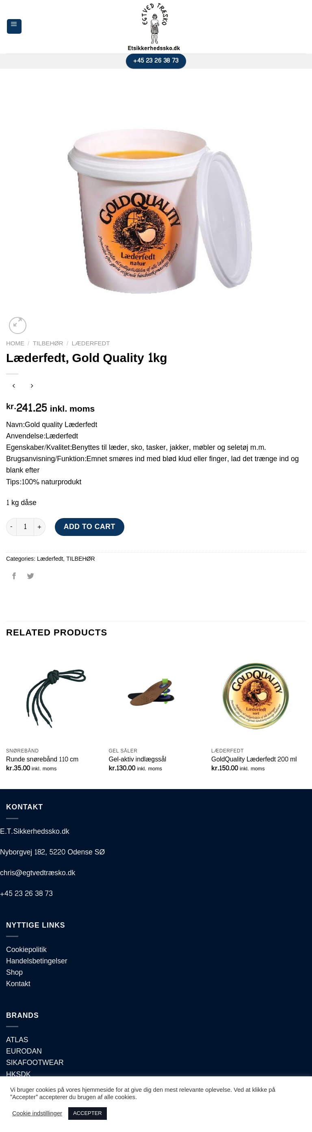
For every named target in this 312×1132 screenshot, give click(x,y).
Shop (14, 972)
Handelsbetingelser (36, 961)
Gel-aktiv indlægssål (137, 759)
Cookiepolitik (26, 949)
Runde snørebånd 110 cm (42, 759)
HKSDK (18, 1074)
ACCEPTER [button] (87, 1113)
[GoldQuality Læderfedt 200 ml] (258, 695)
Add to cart (89, 526)
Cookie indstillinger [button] (37, 1113)
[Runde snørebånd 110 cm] (53, 695)
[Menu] (14, 26)
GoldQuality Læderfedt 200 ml (254, 759)
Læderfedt (91, 343)
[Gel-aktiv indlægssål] (155, 695)
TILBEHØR (48, 343)
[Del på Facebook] (14, 579)
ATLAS (17, 1040)
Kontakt (18, 984)
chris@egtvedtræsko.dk (37, 873)
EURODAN (24, 1051)
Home (15, 343)
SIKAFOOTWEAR (35, 1062)
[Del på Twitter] (30, 579)
